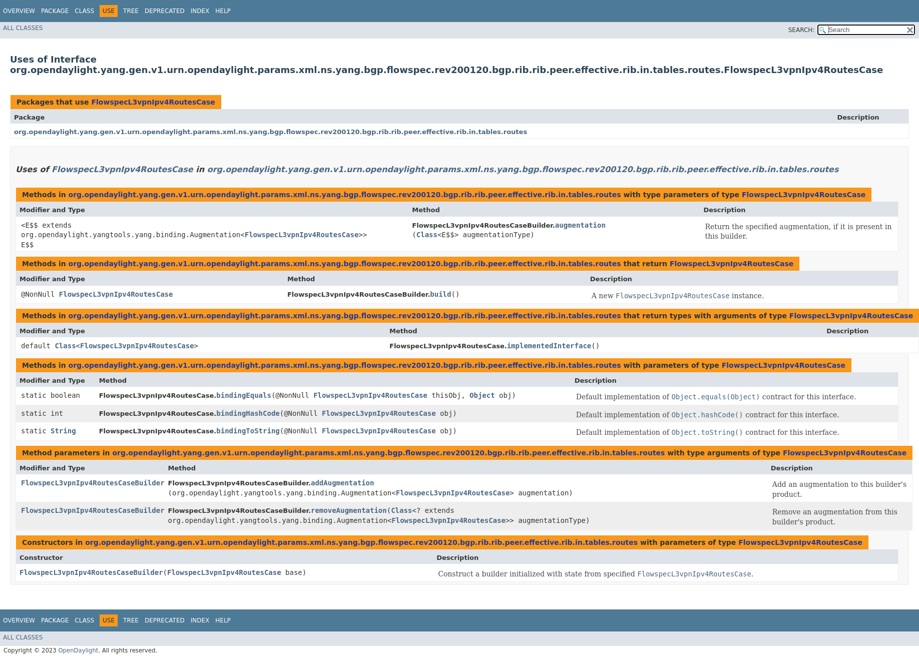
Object (482, 395)
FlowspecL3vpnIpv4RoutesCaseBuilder (93, 483)
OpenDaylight (78, 650)
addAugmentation (342, 483)
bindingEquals (243, 395)
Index (200, 11)
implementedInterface (549, 346)
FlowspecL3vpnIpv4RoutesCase (153, 102)
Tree (131, 11)
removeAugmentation (349, 510)
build (440, 294)
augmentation (580, 225)
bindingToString (247, 431)
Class (84, 11)
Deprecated (165, 11)
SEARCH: (801, 30)
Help (223, 11)
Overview (19, 11)
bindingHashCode (247, 413)
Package (55, 11)
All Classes (23, 28)
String (63, 431)
